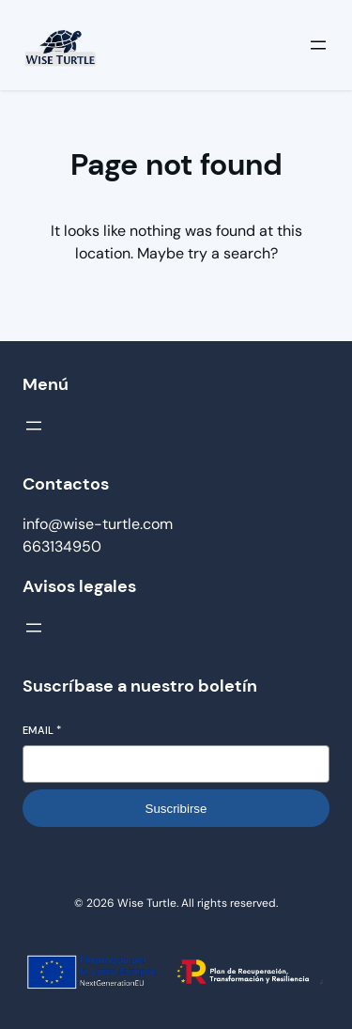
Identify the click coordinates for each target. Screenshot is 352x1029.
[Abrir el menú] (318, 45)
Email (42, 730)
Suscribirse (176, 809)
